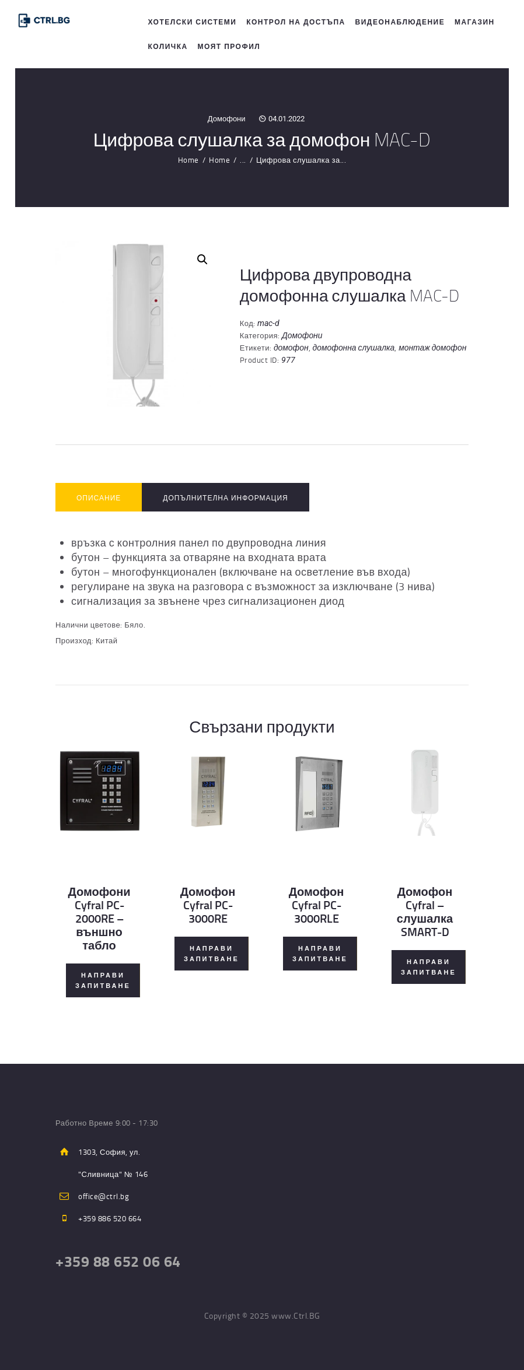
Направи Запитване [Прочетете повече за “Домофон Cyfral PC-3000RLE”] (320, 953)
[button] (202, 259)
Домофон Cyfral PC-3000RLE (316, 905)
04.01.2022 (286, 118)
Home (188, 160)
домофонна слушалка (354, 347)
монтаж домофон (432, 347)
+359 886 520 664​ (109, 1218)
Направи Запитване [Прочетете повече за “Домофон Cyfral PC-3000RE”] (211, 953)
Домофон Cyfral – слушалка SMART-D (425, 911)
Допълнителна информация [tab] (225, 498)
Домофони (227, 118)
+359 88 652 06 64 (118, 1260)
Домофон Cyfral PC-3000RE (208, 905)
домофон (291, 347)
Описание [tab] (98, 498)
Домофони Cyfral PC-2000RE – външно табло (99, 918)
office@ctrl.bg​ (103, 1196)
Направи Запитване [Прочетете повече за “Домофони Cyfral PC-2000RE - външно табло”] (103, 980)
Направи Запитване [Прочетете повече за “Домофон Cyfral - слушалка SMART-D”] (428, 967)
